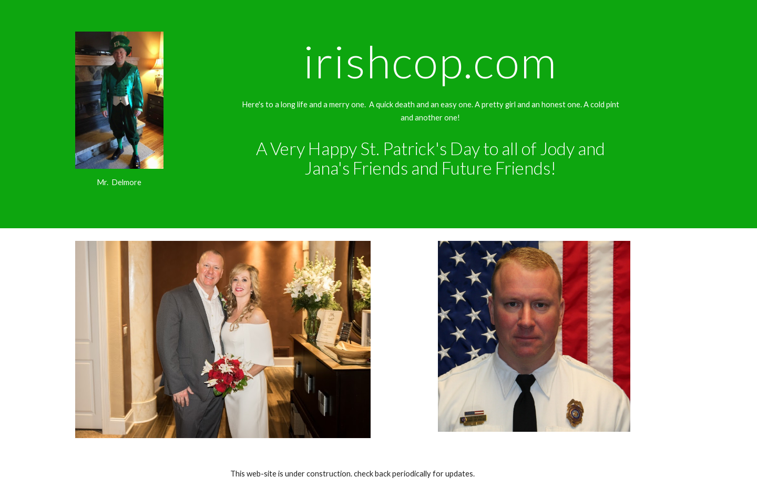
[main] (119, 182)
